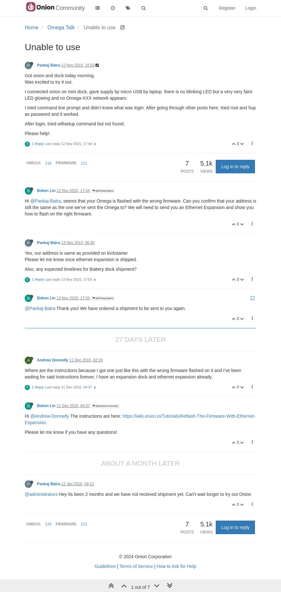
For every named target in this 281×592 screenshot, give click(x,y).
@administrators (41, 494)
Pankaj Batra (48, 65)
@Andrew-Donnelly (49, 416)
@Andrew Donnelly (105, 406)
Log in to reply (235, 166)
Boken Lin (46, 190)
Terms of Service (136, 566)
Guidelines (105, 566)
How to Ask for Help (176, 566)
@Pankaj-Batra (45, 201)
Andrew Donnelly (52, 360)
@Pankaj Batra (103, 190)
